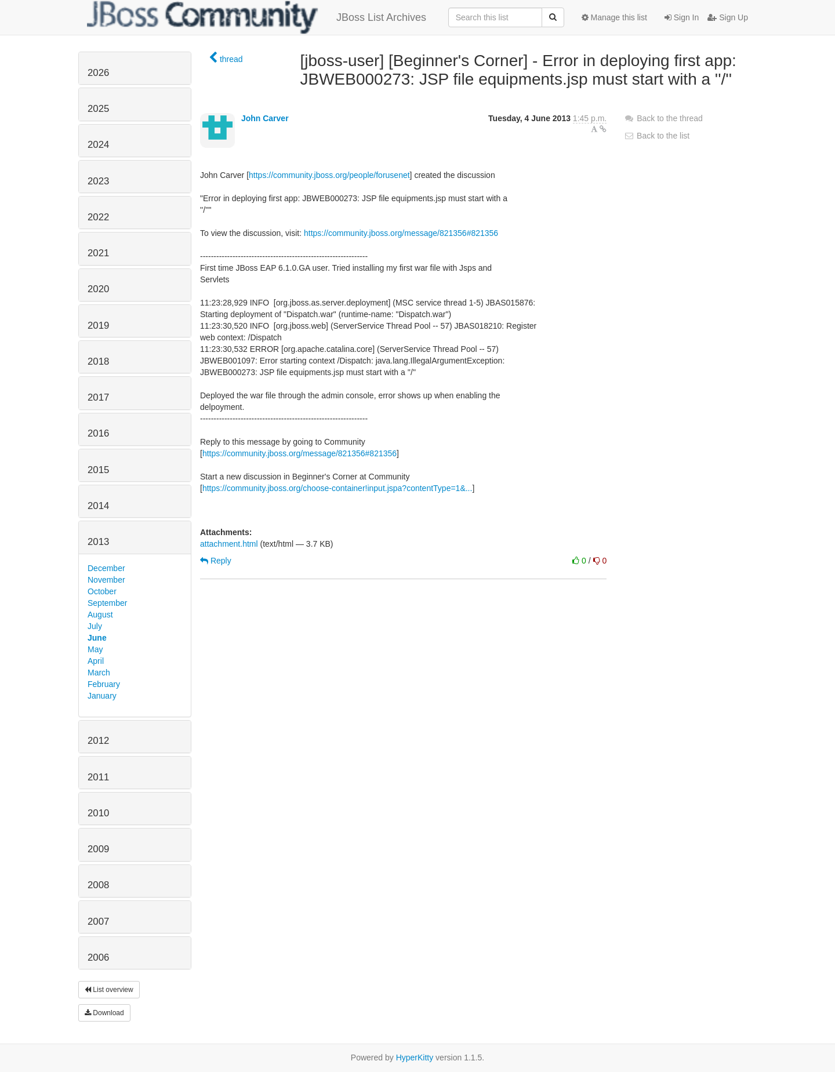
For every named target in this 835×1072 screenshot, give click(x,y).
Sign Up (727, 17)
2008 (98, 885)
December (106, 568)
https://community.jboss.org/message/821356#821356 (401, 233)
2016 (98, 433)
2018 (98, 361)
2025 (98, 108)
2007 (98, 921)
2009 (98, 849)
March (99, 672)
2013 (98, 541)
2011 (98, 777)
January (102, 695)
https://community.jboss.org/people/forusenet (329, 175)
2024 (98, 144)
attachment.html (229, 543)
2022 (98, 217)
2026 (98, 72)
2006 (98, 957)
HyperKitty (415, 1057)
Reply (215, 560)
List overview (109, 990)
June (97, 637)
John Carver (265, 118)
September (107, 603)
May (95, 649)
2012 (98, 740)
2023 (98, 181)
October (102, 591)
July (95, 626)
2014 (98, 505)
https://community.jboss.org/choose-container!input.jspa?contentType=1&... (337, 488)
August (100, 614)
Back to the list (656, 135)
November (106, 579)
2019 (98, 325)
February (104, 684)
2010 (98, 813)
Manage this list (614, 17)
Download (104, 1013)
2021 (98, 253)
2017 (98, 397)
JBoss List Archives (256, 17)
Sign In (682, 17)
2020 (98, 289)
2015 (98, 469)
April (96, 661)
